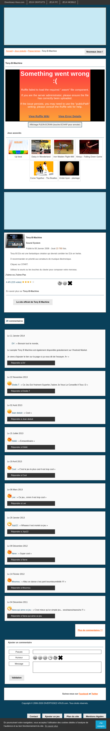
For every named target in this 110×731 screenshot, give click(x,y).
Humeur (19, 657)
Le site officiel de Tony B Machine (32, 302)
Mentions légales (95, 716)
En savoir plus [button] (51, 726)
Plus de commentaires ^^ (90, 630)
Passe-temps (34, 51)
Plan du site (73, 716)
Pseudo (19, 652)
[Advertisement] (55, 26)
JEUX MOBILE (69, 2)
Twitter (94, 694)
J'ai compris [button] (101, 724)
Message (19, 664)
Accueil (9, 51)
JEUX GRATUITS (37, 2)
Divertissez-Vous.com (14, 2)
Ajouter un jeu (52, 716)
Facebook (83, 694)
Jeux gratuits (20, 51)
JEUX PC (53, 2)
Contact (34, 716)
